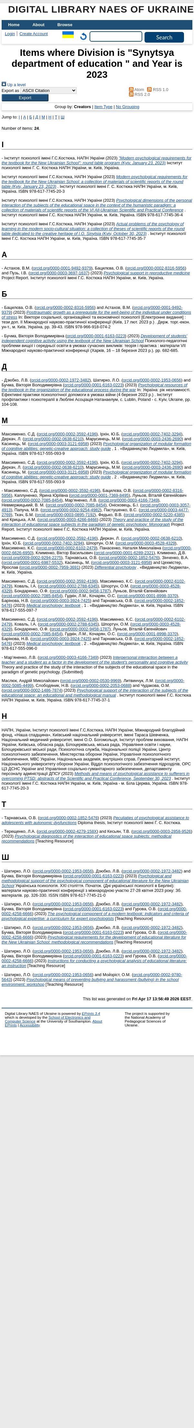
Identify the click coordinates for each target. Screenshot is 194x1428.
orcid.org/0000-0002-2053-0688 (101, 685)
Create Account (33, 33)
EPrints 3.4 (91, 1013)
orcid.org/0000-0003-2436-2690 (153, 438)
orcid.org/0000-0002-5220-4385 (154, 514)
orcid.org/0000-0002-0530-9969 (91, 680)
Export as (10, 90)
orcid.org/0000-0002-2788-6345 (68, 586)
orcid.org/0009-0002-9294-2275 (32, 557)
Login (10, 33)
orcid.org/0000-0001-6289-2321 (124, 552)
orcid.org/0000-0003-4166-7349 (129, 500)
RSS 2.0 (138, 94)
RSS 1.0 (156, 89)
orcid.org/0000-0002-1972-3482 (60, 380)
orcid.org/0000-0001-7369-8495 (99, 495)
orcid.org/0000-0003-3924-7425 (61, 600)
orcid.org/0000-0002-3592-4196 (67, 434)
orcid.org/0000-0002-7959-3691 (50, 567)
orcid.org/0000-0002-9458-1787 (80, 590)
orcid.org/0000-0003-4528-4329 (146, 543)
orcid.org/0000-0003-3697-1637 (59, 272)
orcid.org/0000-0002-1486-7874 (32, 690)
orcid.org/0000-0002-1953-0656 (152, 380)
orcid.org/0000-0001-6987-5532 (32, 562)
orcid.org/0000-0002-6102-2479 (67, 548)
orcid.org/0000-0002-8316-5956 (156, 268)
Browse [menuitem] (65, 24)
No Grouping (127, 106)
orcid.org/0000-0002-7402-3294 (152, 434)
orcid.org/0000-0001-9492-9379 (62, 268)
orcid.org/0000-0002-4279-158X (67, 831)
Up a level (14, 84)
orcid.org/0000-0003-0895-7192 (66, 514)
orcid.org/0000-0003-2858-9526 (162, 831)
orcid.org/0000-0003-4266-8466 (68, 519)
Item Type (103, 106)
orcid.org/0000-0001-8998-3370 (147, 595)
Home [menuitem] (14, 24)
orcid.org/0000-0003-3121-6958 (58, 443)
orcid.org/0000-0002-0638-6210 (53, 438)
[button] (25, 97)
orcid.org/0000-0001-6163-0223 (96, 335)
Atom (135, 89)
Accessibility (30, 1025)
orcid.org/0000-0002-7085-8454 (32, 500)
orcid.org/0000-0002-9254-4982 (71, 509)
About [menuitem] (39, 24)
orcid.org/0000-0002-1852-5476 (129, 557)
